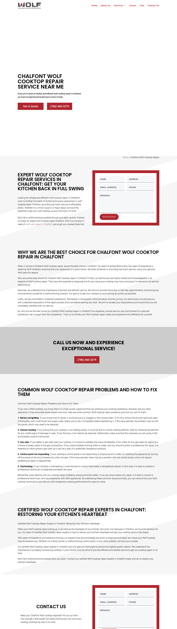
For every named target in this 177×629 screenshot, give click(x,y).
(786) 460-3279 (59, 106)
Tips (142, 6)
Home (94, 6)
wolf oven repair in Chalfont (38, 224)
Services (118, 6)
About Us (105, 6)
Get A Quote (30, 106)
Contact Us (153, 6)
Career (132, 6)
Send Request (109, 217)
